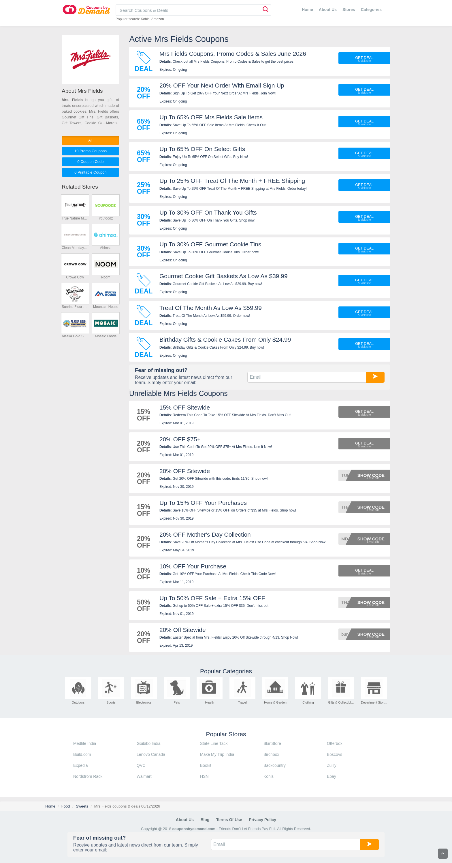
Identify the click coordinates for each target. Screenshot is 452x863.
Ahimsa (106, 248)
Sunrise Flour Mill (75, 307)
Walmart (144, 776)
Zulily (331, 765)
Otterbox (334, 743)
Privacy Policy (262, 819)
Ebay (331, 776)
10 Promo (90, 151)
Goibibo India (149, 743)
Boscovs (334, 754)
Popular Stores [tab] (226, 734)
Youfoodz (106, 218)
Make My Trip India (217, 754)
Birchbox (271, 754)
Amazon (157, 19)
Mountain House (105, 307)
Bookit (205, 765)
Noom (105, 277)
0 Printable (90, 172)
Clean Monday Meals (75, 248)
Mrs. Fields (72, 100)
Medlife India (84, 743)
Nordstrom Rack (87, 776)
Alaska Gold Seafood (75, 336)
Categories (371, 9)
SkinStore (272, 743)
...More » (110, 123)
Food (65, 806)
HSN (204, 776)
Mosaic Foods (105, 336)
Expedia (80, 765)
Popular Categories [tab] (226, 671)
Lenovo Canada (151, 754)
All (90, 140)
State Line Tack (213, 743)
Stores (348, 9)
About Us (328, 9)
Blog (204, 819)
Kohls (145, 19)
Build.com (82, 754)
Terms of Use (229, 819)
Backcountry (274, 765)
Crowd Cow (75, 277)
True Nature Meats (75, 218)
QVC (141, 765)
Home (307, 9)
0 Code (90, 161)
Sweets (82, 806)
